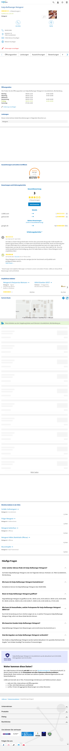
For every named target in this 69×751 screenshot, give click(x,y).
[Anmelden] (58, 2)
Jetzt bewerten (34, 204)
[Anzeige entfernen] (67, 744)
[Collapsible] (65, 567)
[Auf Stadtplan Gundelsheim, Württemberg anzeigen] (67, 297)
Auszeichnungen (38, 54)
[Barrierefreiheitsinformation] (62, 2)
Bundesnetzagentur (44, 670)
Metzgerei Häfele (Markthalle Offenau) (14, 537)
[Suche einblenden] (53, 2)
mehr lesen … (10, 263)
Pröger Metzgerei (7, 518)
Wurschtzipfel (6, 547)
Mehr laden (35, 472)
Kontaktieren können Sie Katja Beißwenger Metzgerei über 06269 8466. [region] (24, 587)
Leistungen (24, 54)
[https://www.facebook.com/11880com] (3, 745)
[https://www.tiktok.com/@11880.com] (14, 745)
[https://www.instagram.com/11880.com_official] (9, 745)
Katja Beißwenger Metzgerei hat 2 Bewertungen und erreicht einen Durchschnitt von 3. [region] (29, 628)
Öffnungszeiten (11, 54)
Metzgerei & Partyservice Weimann (15, 282)
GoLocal (17, 256)
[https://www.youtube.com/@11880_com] (24, 745)
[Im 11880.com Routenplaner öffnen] (63, 297)
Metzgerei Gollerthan (8, 528)
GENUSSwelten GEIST (42, 282)
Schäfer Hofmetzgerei (9, 509)
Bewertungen (53, 54)
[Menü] (67, 2)
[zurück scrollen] (1, 54)
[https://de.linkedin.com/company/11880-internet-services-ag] (19, 745)
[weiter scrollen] (67, 54)
